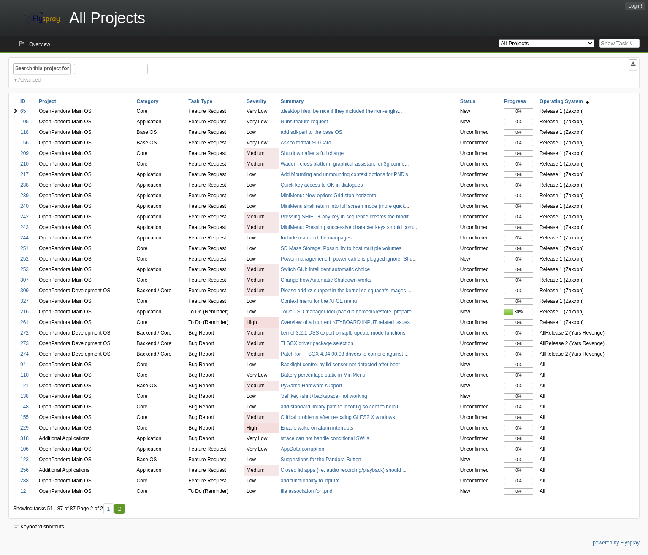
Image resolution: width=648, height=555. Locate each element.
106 (24, 449)
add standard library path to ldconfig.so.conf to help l (339, 407)
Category (148, 101)
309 (24, 291)
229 (24, 428)
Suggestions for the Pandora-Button (321, 459)
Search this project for (42, 68)
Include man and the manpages (316, 238)
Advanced (29, 80)
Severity (256, 101)
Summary (292, 101)
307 (24, 280)
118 (24, 132)
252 (24, 259)
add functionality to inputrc (310, 481)
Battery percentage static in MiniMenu (323, 375)
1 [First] (108, 509)
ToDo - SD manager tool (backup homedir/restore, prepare (346, 312)
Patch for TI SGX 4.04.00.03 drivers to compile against (342, 354)
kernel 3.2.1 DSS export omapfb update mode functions (343, 333)
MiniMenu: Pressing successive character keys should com (347, 227)
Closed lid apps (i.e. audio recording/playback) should (341, 470)
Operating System (564, 101)
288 (24, 481)
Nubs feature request (304, 122)
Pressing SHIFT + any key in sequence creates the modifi (345, 217)
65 (23, 111)
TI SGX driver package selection (317, 343)
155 (24, 417)
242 (24, 217)
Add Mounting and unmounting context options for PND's (344, 174)
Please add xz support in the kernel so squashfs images (344, 291)
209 (24, 153)
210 (24, 164)
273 (24, 343)
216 (24, 312)
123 (24, 459)
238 (24, 185)
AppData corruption (302, 449)
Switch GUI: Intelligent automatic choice (325, 269)
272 (24, 333)
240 (24, 206)
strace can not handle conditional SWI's (325, 438)
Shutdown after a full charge (312, 153)
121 (24, 386)
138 (24, 396)
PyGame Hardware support (311, 386)
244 (24, 238)
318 (24, 438)
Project (47, 101)
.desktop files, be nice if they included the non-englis (339, 111)
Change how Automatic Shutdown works (326, 280)
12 (23, 491)
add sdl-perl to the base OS (311, 132)
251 (24, 248)
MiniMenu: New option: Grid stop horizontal (329, 196)
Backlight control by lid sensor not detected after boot (340, 364)
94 (23, 364)
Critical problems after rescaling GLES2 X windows (338, 417)
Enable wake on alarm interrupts (317, 428)
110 (24, 375)
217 (24, 174)
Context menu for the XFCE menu (319, 301)
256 (24, 470)
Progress (515, 101)
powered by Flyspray (616, 543)
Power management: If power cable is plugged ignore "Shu (346, 259)
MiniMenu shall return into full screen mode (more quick (343, 206)
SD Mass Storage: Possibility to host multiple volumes (341, 248)
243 (24, 227)
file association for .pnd (307, 491)
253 (24, 269)
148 (24, 407)
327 (24, 301)
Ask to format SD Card (306, 143)
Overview (39, 44)
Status (468, 101)
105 (24, 122)
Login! (635, 6)
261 (24, 322)
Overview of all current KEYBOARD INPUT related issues (345, 322)
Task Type (200, 101)
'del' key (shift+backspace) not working (324, 396)
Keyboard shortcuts (39, 527)
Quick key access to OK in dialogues (322, 185)
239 (24, 196)
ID (22, 101)
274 (24, 354)
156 (24, 143)
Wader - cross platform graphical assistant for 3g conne (343, 164)
